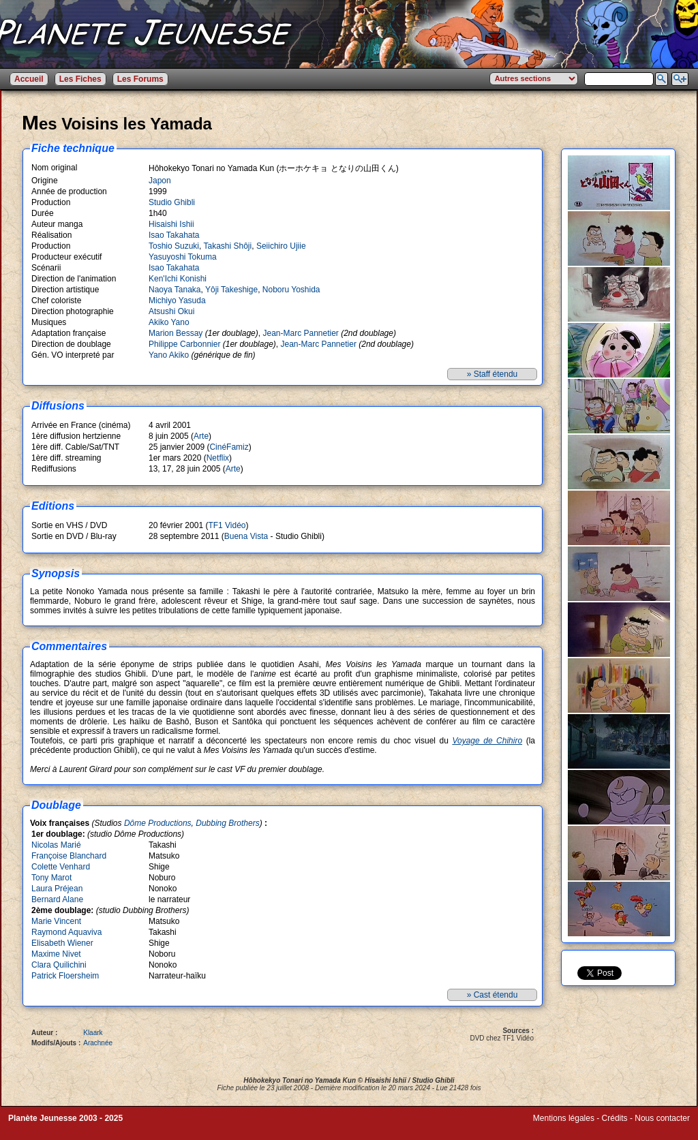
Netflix (218, 458)
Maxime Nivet (56, 954)
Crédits (615, 1118)
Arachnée (97, 1043)
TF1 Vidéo (226, 525)
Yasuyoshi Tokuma (183, 257)
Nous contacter (662, 1118)
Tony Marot (51, 877)
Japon (160, 180)
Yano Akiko (169, 355)
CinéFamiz (228, 447)
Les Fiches (80, 79)
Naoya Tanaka (175, 289)
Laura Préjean (56, 888)
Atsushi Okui (171, 311)
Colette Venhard (60, 867)
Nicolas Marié (56, 845)
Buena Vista (246, 536)
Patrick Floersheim (65, 976)
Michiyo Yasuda (177, 300)
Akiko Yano (169, 322)
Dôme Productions (158, 823)
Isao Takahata (174, 235)
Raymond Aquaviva (66, 932)
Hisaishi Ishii (171, 224)
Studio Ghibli (172, 202)
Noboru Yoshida (291, 289)
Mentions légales (563, 1118)
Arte (201, 436)
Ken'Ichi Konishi (178, 278)
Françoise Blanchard (68, 856)
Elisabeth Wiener (62, 943)
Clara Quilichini (59, 965)
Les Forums (140, 79)
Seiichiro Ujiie (281, 246)
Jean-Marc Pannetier (300, 333)
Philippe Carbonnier (184, 344)
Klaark (92, 1032)
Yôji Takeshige (231, 289)
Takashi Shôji (228, 246)
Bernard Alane (57, 899)
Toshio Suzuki (174, 246)
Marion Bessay (175, 333)
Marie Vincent (56, 921)
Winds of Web (558, 1128)
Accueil (29, 79)
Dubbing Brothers (227, 823)
